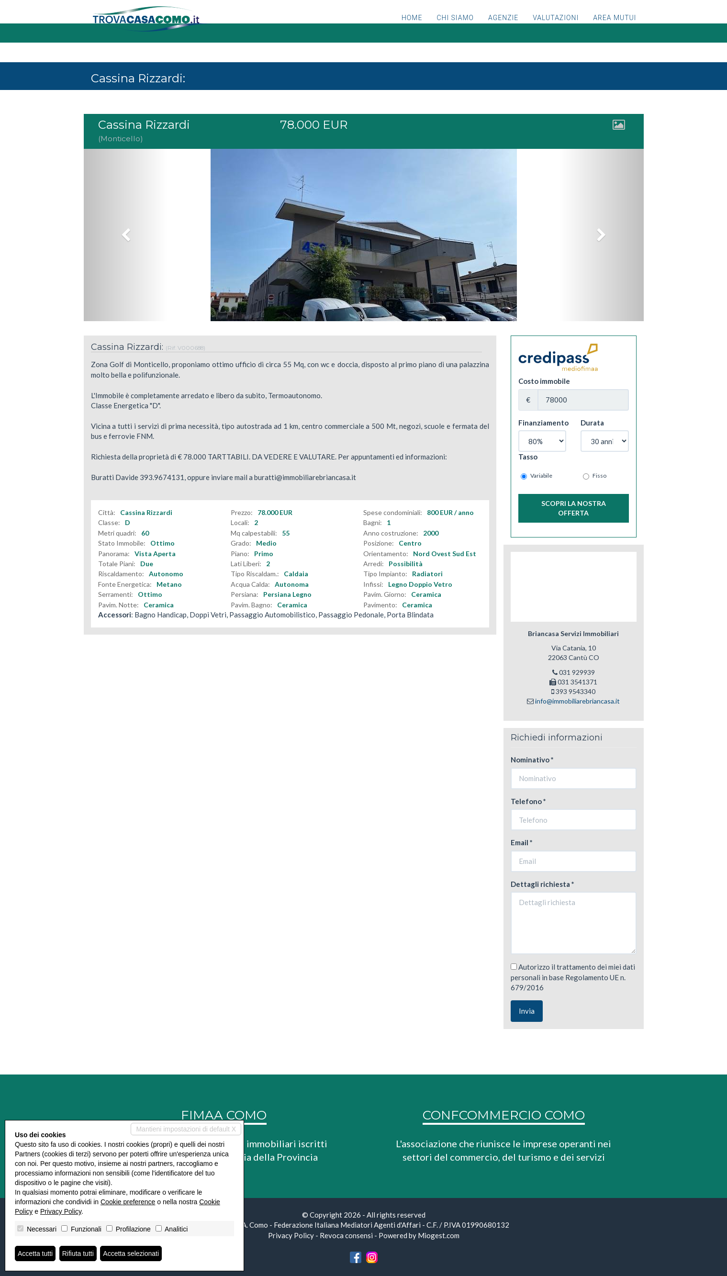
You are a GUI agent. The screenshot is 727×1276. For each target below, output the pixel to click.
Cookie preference (128, 1202)
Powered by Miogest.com (419, 1235)
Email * (522, 842)
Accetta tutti (35, 1253)
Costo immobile (544, 381)
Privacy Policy (291, 1235)
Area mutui (614, 31)
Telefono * (528, 801)
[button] (126, 235)
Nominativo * (532, 759)
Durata (592, 422)
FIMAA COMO (224, 1115)
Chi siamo (455, 31)
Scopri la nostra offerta (573, 508)
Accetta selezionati (131, 1253)
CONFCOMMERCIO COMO (504, 1115)
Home (412, 31)
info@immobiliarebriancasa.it (577, 701)
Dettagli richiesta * (542, 884)
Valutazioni (556, 31)
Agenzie (503, 31)
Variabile (536, 476)
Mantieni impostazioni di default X (186, 1129)
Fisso (594, 476)
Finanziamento (542, 422)
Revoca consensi (346, 1235)
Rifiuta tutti (78, 1253)
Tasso (527, 456)
